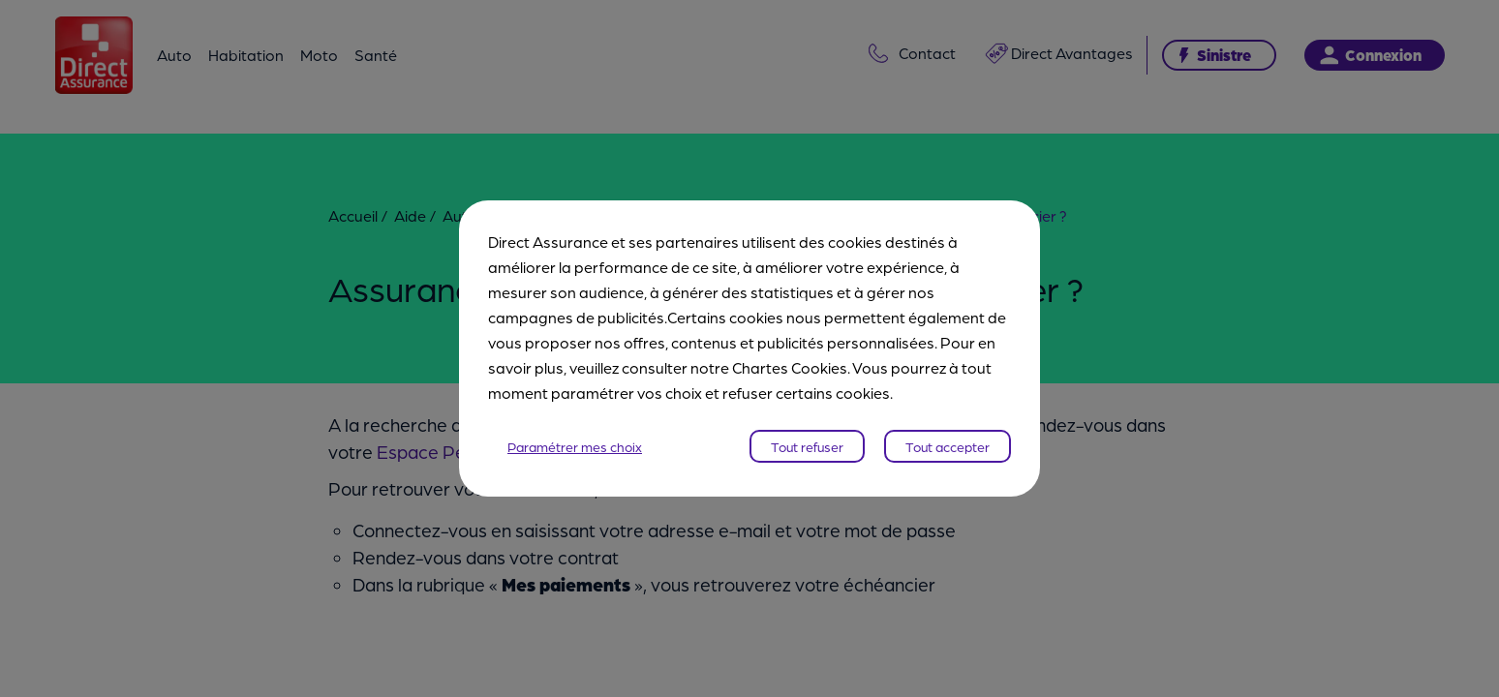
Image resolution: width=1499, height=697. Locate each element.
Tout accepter (947, 446)
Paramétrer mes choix (574, 446)
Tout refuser (807, 446)
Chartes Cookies (789, 367)
